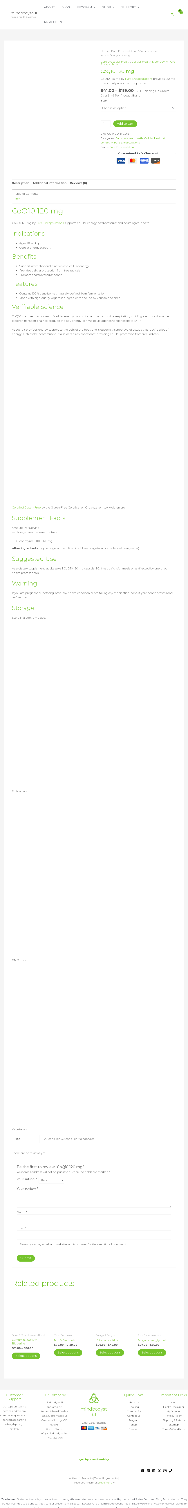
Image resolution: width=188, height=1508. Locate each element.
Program (134, 1405)
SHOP (110, 7)
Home (105, 36)
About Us (134, 1387)
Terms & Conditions (173, 1414)
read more (105, 1467)
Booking (134, 1392)
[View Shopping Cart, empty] (181, 7)
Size (104, 85)
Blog (173, 1387)
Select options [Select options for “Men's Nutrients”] (68, 1337)
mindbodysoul (24, 5)
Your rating (27, 1164)
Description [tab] (20, 168)
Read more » (94, 1497)
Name (22, 1197)
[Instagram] (148, 1456)
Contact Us (133, 1401)
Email (21, 1213)
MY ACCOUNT (154, 7)
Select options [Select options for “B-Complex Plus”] (110, 1337)
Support (134, 1414)
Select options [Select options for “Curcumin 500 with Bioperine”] (26, 1341)
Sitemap (174, 1409)
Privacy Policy (173, 1401)
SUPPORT (130, 7)
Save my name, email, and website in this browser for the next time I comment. (73, 1229)
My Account (174, 1396)
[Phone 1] (170, 1456)
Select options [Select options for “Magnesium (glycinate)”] (152, 1337)
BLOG (70, 7)
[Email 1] (165, 1456)
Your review (27, 1174)
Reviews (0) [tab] (78, 168)
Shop (134, 1409)
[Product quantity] (106, 109)
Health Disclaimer (173, 1392)
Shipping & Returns (173, 1405)
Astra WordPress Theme (137, 1502)
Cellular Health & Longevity (149, 47)
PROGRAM (88, 7)
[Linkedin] (154, 1456)
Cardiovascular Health (115, 47)
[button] (96, 7)
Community (134, 1396)
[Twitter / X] (159, 1456)
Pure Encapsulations (124, 36)
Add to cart (125, 109)
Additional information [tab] (49, 168)
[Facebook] (142, 1456)
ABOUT (55, 7)
